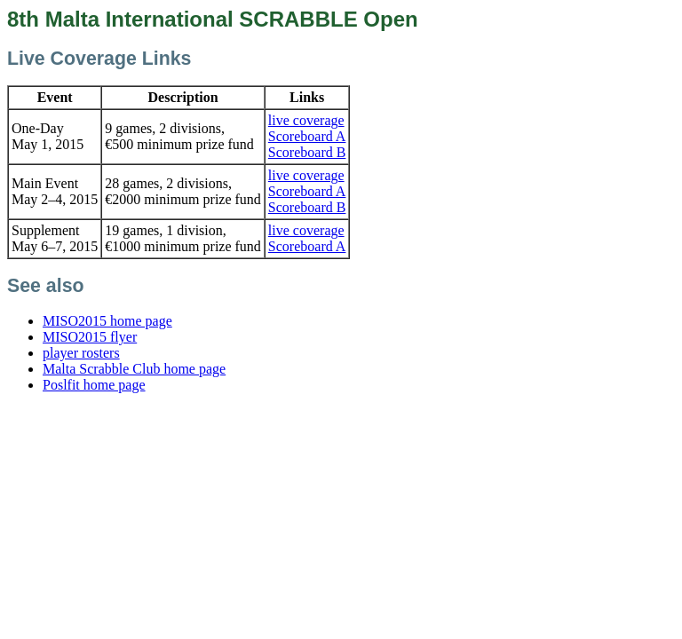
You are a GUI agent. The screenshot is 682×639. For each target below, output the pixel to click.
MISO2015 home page (107, 320)
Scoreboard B (307, 152)
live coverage (306, 120)
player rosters (81, 352)
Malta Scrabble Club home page (134, 368)
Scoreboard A (307, 136)
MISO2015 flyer (90, 336)
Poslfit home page (94, 384)
